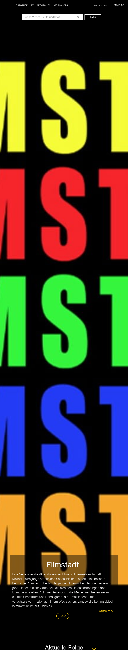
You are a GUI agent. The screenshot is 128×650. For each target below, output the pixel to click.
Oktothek (22, 5)
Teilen (62, 616)
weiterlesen (106, 611)
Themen (94, 17)
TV (32, 5)
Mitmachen (44, 5)
